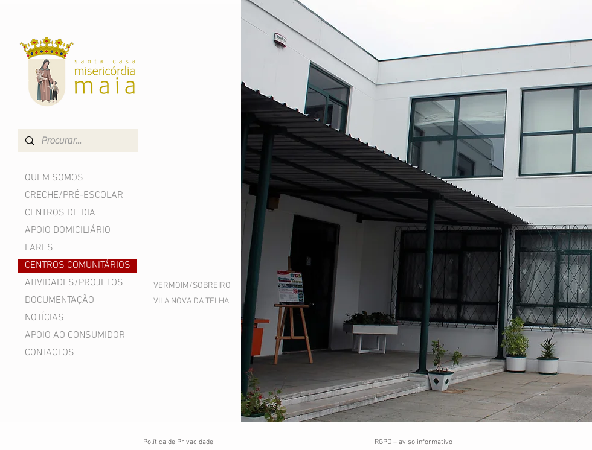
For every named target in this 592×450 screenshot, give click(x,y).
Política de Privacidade (178, 442)
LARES (39, 248)
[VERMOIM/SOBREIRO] (192, 285)
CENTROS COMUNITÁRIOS (77, 265)
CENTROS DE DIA (60, 213)
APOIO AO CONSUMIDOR (75, 335)
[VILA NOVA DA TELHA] (192, 301)
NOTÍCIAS (44, 318)
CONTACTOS (49, 353)
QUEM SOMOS (54, 178)
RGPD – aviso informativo (413, 442)
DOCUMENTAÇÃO (59, 300)
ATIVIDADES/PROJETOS (74, 283)
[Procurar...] (76, 140)
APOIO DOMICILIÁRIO (68, 230)
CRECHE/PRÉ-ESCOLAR (74, 195)
